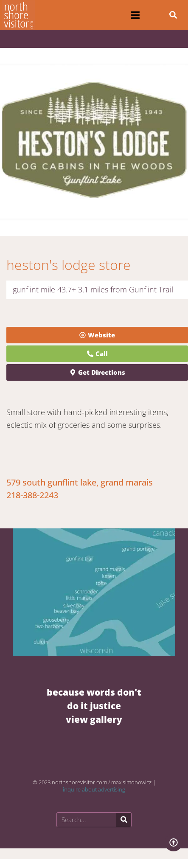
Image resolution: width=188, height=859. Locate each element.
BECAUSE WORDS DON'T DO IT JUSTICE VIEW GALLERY (94, 705)
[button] (135, 15)
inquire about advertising (94, 789)
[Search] (123, 820)
